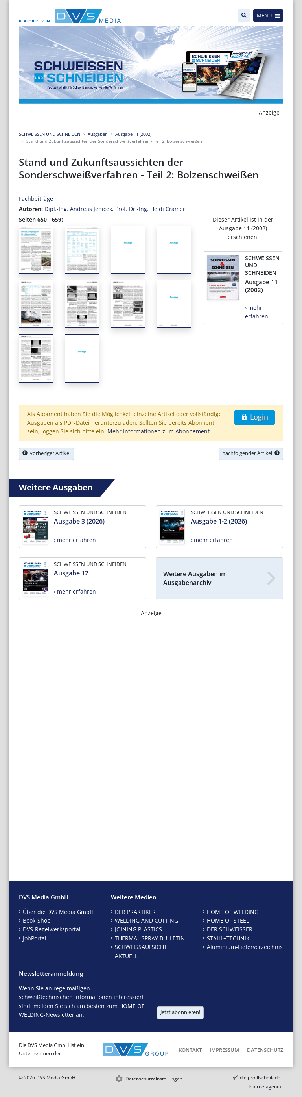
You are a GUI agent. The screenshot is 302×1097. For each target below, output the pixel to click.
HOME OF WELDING (232, 912)
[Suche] (244, 15)
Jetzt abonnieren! (180, 1012)
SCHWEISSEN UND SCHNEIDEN (49, 134)
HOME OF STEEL (228, 920)
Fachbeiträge (36, 198)
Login (254, 417)
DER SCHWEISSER (229, 929)
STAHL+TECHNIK (228, 938)
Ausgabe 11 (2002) (133, 134)
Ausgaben (98, 134)
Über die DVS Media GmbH (58, 912)
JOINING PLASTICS (138, 929)
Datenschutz (265, 1049)
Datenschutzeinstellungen (153, 1078)
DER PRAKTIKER (135, 912)
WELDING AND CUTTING (146, 920)
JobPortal (34, 938)
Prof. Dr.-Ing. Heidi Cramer (150, 209)
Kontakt (190, 1049)
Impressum (224, 1049)
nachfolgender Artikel (251, 453)
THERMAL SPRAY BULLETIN (150, 938)
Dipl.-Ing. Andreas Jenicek (78, 209)
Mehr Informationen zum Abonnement (158, 431)
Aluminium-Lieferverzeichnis (245, 947)
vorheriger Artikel (46, 453)
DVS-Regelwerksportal (52, 929)
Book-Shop (37, 920)
